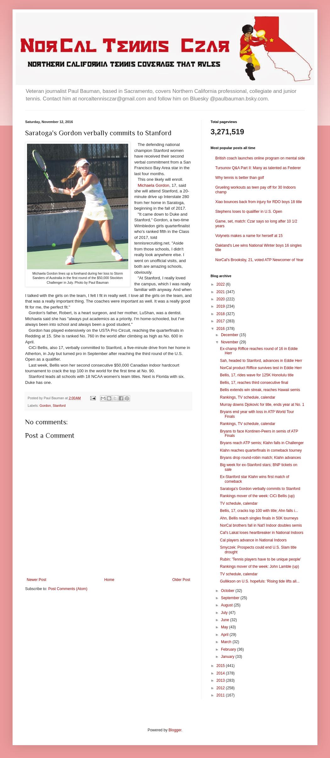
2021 (221, 292)
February (229, 649)
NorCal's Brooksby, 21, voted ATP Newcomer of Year (259, 260)
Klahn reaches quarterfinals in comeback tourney (261, 450)
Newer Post (36, 580)
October (228, 591)
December (230, 335)
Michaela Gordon (153, 185)
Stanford (59, 405)
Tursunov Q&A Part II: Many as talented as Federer (258, 168)
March (227, 642)
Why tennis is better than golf (239, 177)
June (225, 620)
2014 (221, 673)
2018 (221, 314)
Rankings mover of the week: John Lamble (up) (259, 566)
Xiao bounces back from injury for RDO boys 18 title (258, 202)
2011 (221, 695)
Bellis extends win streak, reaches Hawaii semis (260, 390)
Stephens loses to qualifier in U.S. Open (248, 211)
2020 (221, 299)
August (227, 605)
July (225, 612)
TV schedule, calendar (238, 503)
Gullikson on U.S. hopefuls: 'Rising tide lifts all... (260, 581)
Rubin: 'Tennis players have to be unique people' (260, 559)
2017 (221, 321)
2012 (221, 688)
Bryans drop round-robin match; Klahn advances (260, 457)
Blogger (174, 730)
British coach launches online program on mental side (260, 158)
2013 (221, 680)
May (225, 627)
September (230, 598)
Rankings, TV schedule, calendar (247, 397)
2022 (221, 284)
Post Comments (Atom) (67, 589)
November (230, 342)
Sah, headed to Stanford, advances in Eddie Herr (261, 360)
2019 (221, 306)
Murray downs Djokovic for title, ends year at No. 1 (262, 404)
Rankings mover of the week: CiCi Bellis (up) (257, 496)
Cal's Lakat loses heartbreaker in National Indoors (261, 532)
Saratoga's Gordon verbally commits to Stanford (260, 489)
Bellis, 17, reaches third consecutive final (254, 382)
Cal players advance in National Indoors (253, 540)
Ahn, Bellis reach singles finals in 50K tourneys (259, 518)
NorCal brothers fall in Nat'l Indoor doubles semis (261, 525)
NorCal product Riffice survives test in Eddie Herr (261, 368)
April (225, 634)
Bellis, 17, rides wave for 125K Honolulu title (257, 375)
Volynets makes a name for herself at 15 (249, 236)
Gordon (45, 405)
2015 (221, 666)
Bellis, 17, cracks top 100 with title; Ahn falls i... (259, 510)
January (228, 656)
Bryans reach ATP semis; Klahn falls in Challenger (262, 443)
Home (109, 580)
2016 (221, 328)
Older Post (181, 580)
